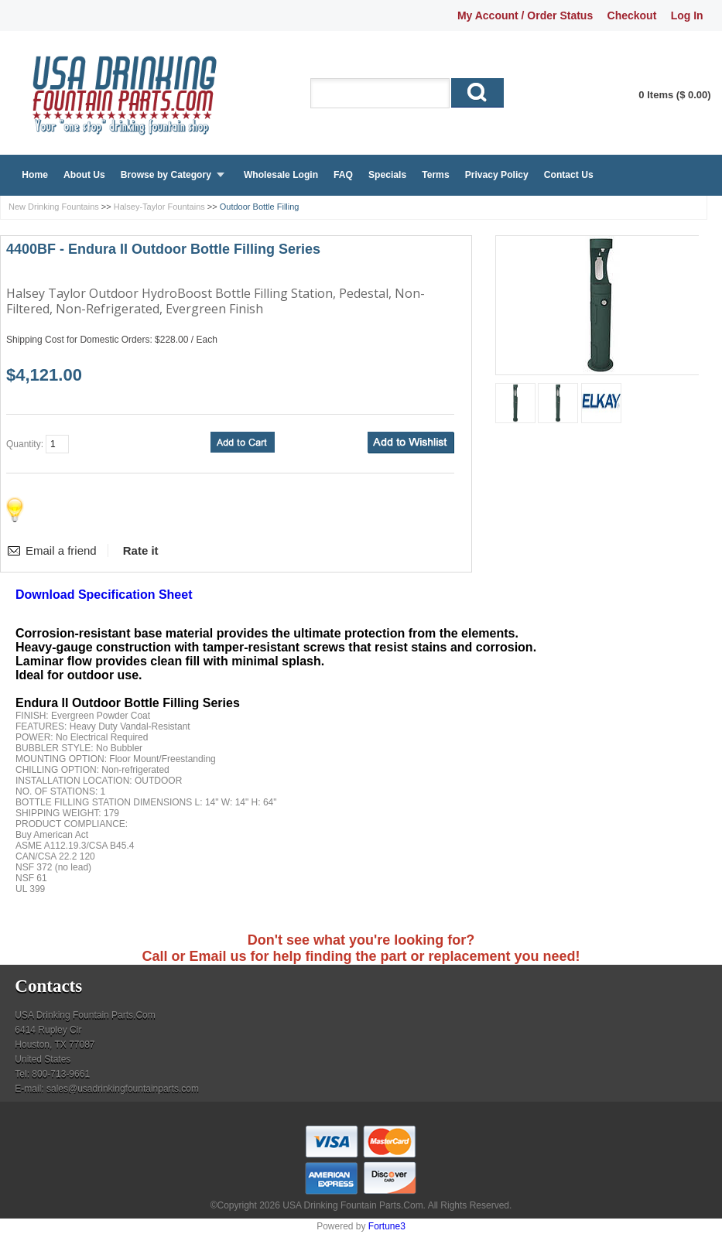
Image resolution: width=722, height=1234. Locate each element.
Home (35, 174)
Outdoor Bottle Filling (259, 206)
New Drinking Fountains (54, 206)
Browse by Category (166, 174)
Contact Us (569, 174)
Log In (687, 15)
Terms (435, 174)
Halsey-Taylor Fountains (159, 206)
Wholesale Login (281, 174)
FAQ (343, 174)
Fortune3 (386, 1226)
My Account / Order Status (525, 15)
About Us (84, 174)
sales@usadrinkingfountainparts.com (122, 1088)
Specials (387, 174)
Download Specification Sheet (103, 594)
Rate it (141, 550)
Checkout (632, 15)
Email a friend (61, 550)
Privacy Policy (497, 174)
